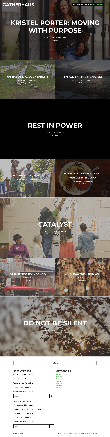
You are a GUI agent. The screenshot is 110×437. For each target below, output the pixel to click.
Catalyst (55, 224)
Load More (55, 363)
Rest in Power (55, 125)
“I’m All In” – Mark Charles (82, 76)
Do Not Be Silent (55, 323)
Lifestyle (59, 383)
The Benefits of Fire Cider (23, 375)
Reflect (31, 83)
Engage (55, 40)
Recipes (59, 385)
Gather (58, 381)
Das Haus (59, 377)
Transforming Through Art (23, 383)
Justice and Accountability (27, 76)
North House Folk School (27, 274)
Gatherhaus (18, 4)
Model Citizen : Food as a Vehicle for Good (83, 175)
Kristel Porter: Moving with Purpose (55, 26)
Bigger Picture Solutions (22, 387)
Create (58, 375)
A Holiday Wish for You (82, 274)
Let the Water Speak (27, 175)
